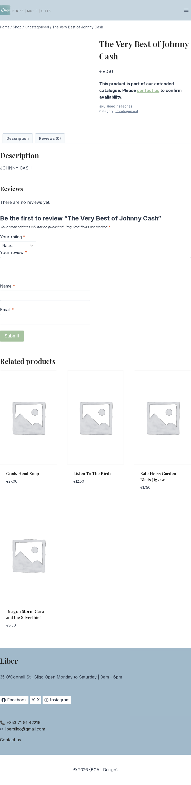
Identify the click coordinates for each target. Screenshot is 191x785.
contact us (148, 90)
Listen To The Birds (92, 473)
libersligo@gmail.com (25, 728)
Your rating (12, 236)
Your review (13, 252)
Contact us (10, 739)
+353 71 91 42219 (23, 722)
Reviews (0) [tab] (50, 138)
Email (7, 309)
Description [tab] (17, 138)
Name (7, 286)
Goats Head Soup (22, 473)
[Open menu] (186, 10)
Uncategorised (126, 111)
